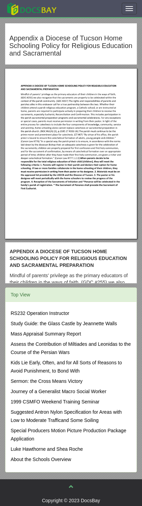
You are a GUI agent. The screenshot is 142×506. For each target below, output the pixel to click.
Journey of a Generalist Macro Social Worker (58, 391)
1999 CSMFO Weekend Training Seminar (55, 401)
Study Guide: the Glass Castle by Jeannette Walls (64, 323)
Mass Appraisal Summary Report (46, 334)
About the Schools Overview (41, 459)
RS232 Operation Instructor (40, 313)
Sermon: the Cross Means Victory (47, 381)
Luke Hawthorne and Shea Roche (47, 449)
